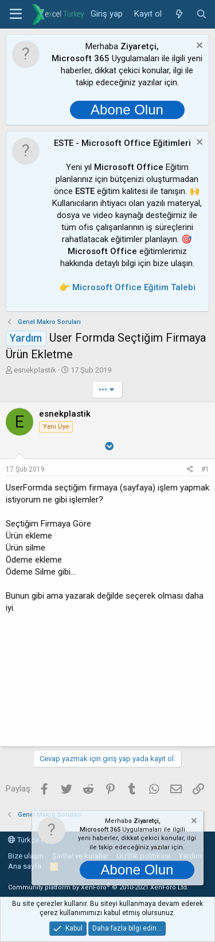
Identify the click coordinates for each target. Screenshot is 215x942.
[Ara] (201, 14)
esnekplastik (35, 370)
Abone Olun (127, 109)
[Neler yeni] (178, 14)
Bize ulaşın (26, 856)
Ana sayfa (24, 866)
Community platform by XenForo (98, 887)
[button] (15, 14)
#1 (205, 469)
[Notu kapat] (198, 47)
